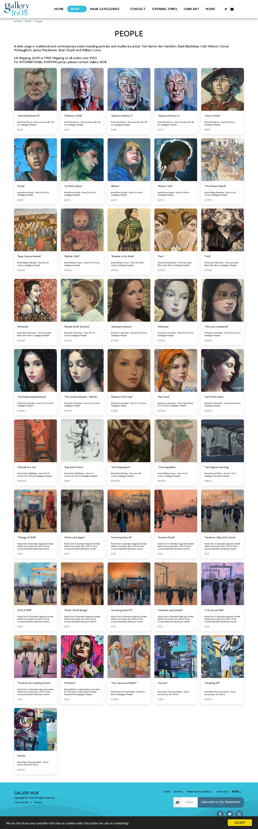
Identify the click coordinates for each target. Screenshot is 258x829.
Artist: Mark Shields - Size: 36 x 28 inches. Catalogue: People (126, 474)
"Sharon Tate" (165, 186)
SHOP (28, 21)
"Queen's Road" (166, 537)
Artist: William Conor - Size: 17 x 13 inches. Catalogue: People (172, 474)
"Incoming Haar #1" (121, 537)
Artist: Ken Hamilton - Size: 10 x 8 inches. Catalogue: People (129, 334)
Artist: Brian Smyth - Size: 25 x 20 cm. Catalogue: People (33, 193)
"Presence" (70, 682)
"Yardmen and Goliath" (170, 610)
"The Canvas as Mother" (124, 682)
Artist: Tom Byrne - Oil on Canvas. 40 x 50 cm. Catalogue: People (35, 123)
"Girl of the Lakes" (214, 396)
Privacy (38, 802)
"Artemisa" (163, 326)
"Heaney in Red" (73, 115)
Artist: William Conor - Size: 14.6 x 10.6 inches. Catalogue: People (127, 264)
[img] (35, 89)
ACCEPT (239, 823)
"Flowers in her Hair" (122, 396)
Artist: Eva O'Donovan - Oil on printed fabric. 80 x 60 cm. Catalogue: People (221, 264)
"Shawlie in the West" (122, 256)
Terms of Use (21, 802)
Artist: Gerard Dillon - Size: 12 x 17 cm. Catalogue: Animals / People (220, 474)
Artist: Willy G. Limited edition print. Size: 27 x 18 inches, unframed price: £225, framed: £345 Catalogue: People (82, 692)
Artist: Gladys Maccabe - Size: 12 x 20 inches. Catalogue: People (220, 193)
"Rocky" (21, 755)
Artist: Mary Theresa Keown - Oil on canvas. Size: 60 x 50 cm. (33, 763)
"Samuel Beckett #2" (28, 115)
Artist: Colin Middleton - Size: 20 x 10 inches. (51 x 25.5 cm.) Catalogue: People (34, 474)
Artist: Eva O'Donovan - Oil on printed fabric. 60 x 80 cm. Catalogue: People (174, 264)
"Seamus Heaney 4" (168, 115)
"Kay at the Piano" (74, 467)
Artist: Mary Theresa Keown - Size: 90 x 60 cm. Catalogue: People (128, 693)
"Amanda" (22, 326)
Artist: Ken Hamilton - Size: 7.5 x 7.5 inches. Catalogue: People (79, 334)
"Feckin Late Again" (74, 537)
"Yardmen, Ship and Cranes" (219, 537)
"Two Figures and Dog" (216, 467)
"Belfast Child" (72, 256)
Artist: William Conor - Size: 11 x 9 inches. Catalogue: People (82, 264)
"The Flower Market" (215, 186)
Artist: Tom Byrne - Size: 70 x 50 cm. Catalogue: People (219, 123)
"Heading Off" (212, 682)
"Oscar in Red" (212, 115)
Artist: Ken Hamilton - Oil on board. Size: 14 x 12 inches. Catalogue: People (175, 404)
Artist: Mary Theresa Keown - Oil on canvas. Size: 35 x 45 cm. (220, 693)
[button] (107, 9)
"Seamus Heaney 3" (122, 115)
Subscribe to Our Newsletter (220, 802)
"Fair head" (164, 396)
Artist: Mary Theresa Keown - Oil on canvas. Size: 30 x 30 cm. (173, 693)
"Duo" (161, 256)
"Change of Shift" (26, 537)
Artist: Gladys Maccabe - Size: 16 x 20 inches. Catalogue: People (33, 264)
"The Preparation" (120, 467)
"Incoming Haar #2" (122, 610)
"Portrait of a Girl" (26, 467)
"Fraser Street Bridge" (76, 610)
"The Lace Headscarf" (216, 326)
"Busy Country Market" (29, 256)
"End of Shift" (24, 610)
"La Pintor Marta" (73, 186)
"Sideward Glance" (121, 326)
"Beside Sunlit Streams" (77, 326)
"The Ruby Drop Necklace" (31, 396)
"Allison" (115, 186)
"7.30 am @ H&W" (214, 610)
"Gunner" (162, 682)
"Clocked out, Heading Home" (34, 682)
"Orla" (207, 256)
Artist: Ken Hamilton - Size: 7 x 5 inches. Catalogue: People (128, 404)
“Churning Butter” (167, 467)
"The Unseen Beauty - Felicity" (80, 396)
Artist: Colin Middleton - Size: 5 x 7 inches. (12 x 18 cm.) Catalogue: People (80, 474)
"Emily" (21, 186)
